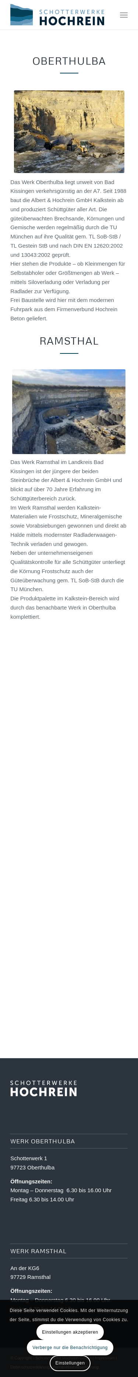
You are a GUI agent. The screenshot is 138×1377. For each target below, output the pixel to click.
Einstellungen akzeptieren (70, 1332)
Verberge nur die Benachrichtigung (70, 1347)
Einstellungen (70, 1363)
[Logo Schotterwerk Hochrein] (57, 14)
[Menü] (124, 15)
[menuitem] (124, 15)
